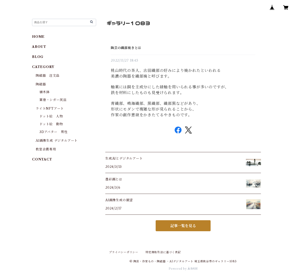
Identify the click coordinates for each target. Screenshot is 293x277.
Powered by (183, 268)
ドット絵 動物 (51, 124)
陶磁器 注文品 (48, 75)
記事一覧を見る (183, 225)
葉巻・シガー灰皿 (52, 100)
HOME (38, 37)
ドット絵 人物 (51, 116)
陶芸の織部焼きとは (126, 48)
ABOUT (39, 47)
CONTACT (42, 159)
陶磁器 (41, 84)
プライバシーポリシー (123, 252)
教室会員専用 (46, 149)
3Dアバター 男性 (53, 132)
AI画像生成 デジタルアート (57, 140)
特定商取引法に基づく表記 (163, 252)
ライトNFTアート (50, 108)
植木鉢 (44, 92)
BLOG (37, 57)
